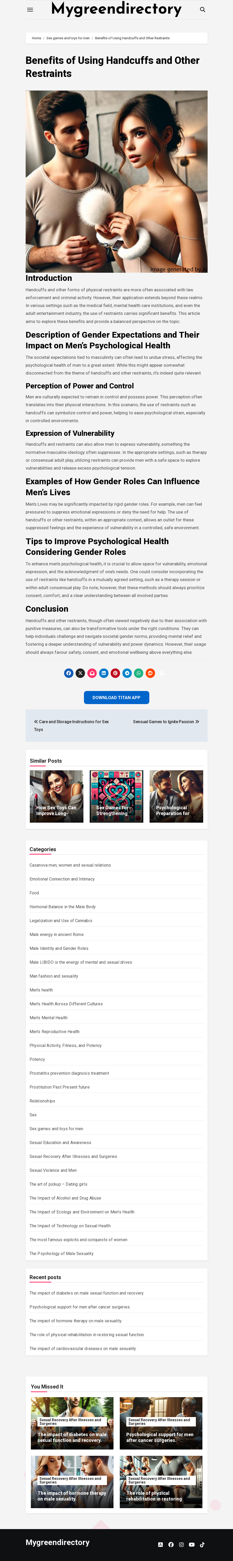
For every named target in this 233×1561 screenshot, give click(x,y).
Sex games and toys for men (56, 1128)
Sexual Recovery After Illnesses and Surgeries (73, 1156)
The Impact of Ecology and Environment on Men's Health (82, 1211)
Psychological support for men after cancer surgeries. (80, 1306)
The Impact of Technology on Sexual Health (70, 1225)
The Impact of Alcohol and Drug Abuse (65, 1198)
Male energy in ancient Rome (57, 934)
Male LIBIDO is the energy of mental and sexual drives (81, 962)
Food (34, 892)
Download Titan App (116, 697)
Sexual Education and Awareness (61, 1142)
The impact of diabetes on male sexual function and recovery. (87, 1293)
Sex (33, 1114)
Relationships (42, 1101)
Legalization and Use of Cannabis (61, 920)
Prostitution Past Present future (60, 1087)
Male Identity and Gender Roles (59, 948)
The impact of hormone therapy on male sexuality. (76, 1320)
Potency (37, 1059)
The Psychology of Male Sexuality (62, 1253)
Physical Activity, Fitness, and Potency (66, 1045)
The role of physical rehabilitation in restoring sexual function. (87, 1334)
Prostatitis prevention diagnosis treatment (69, 1073)
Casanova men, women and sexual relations (70, 865)
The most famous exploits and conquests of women (78, 1239)
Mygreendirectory (116, 10)
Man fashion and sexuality (54, 976)
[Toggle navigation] (30, 10)
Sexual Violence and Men (53, 1170)
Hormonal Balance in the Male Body (63, 906)
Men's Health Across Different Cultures (66, 1003)
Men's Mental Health (49, 1017)
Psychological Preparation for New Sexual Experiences (172, 816)
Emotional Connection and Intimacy (62, 879)
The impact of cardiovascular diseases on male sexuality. (83, 1348)
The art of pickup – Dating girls (58, 1184)
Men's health (41, 990)
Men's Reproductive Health (55, 1031)
